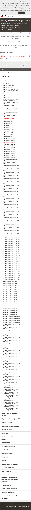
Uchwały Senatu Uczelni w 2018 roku (11, 192)
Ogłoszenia (4, 457)
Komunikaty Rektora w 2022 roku (11, 318)
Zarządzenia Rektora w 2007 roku (11, 275)
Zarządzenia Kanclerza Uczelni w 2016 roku (11, 357)
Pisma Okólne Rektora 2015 (10, 304)
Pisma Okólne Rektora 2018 (10, 298)
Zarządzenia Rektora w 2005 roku (11, 279)
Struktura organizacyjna (8, 446)
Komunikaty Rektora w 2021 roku (11, 320)
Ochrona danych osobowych (9, 488)
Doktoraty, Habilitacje (7, 468)
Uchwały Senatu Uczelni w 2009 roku (11, 221)
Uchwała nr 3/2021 (9, 125)
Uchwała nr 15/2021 (9, 148)
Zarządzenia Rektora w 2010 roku (11, 269)
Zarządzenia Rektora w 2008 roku (11, 273)
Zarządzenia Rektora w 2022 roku (11, 245)
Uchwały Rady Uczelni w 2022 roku (10, 116)
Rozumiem (21, 13)
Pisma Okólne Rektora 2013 (10, 308)
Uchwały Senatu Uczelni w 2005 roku (11, 234)
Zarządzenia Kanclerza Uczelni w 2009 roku (11, 380)
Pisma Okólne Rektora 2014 (10, 306)
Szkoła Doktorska (6, 471)
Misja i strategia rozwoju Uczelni (10, 419)
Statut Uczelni (6, 83)
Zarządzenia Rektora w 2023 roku (11, 243)
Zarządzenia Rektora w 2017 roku (11, 255)
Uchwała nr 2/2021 (9, 123)
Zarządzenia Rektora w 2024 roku (11, 241)
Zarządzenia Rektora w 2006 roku (11, 277)
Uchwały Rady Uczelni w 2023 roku (10, 112)
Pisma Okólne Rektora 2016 (10, 302)
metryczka (28, 66)
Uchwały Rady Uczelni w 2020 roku (10, 159)
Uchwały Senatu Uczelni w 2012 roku (11, 211)
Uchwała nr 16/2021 (9, 149)
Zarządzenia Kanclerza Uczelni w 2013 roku (11, 367)
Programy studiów (6, 429)
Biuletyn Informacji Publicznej (18, 23)
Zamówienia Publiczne (7, 450)
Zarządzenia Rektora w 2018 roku (11, 253)
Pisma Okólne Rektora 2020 (10, 294)
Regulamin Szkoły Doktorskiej (10, 95)
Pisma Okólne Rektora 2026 (10, 281)
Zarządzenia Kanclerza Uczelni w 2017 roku (11, 354)
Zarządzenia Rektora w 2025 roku (11, 239)
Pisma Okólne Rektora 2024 (10, 285)
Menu (3, 69)
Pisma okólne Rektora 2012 (10, 310)
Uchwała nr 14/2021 (9, 146)
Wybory (3, 460)
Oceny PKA (4, 433)
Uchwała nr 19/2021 (9, 155)
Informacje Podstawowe (8, 73)
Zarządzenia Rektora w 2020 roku (11, 249)
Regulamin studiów (7, 87)
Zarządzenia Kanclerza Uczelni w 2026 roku (11, 324)
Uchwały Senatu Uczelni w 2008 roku (11, 224)
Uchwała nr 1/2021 (9, 121)
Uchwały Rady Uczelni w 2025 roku (10, 106)
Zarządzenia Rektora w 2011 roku (11, 267)
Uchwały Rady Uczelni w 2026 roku (10, 103)
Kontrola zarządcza (6, 422)
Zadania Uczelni (5, 442)
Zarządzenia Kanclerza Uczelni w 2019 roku (11, 347)
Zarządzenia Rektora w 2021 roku (11, 247)
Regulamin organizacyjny (9, 85)
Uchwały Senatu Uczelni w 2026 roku (11, 166)
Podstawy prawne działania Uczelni (9, 414)
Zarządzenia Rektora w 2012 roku (11, 265)
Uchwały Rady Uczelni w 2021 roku (10, 27)
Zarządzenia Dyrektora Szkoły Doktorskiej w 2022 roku (10, 399)
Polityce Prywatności (12, 13)
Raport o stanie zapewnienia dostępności (9, 497)
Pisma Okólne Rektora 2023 (10, 288)
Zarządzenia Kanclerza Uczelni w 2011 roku (11, 373)
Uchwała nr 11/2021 (9, 140)
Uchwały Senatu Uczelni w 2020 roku (11, 185)
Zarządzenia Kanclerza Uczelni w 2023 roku (11, 334)
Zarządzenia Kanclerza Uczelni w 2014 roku (11, 363)
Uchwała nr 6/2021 (9, 131)
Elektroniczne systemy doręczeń (10, 426)
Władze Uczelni (5, 76)
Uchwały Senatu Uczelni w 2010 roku (11, 218)
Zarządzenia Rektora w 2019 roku (11, 251)
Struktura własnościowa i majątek (8, 438)
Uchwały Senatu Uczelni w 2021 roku (11, 182)
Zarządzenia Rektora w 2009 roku (11, 271)
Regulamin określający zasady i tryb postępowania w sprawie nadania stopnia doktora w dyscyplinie (10, 91)
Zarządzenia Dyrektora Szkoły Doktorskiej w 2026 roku (10, 386)
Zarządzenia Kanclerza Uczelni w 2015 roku (11, 360)
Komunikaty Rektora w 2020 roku (11, 322)
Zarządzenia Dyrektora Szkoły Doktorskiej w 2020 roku (10, 406)
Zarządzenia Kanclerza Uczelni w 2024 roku (11, 331)
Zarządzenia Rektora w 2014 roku (11, 261)
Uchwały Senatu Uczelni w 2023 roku (11, 176)
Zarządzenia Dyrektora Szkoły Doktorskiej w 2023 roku (10, 396)
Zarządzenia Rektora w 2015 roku (11, 259)
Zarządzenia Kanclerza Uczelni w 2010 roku (11, 376)
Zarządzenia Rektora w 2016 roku (11, 257)
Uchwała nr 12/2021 (6, 30)
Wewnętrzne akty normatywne (9, 25)
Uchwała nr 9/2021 (9, 136)
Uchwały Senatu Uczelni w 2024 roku (11, 172)
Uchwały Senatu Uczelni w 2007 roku (11, 228)
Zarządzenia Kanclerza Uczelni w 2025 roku (11, 328)
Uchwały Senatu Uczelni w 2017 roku (11, 195)
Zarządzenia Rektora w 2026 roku (11, 237)
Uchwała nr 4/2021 (9, 127)
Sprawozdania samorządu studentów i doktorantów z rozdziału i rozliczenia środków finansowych (10, 478)
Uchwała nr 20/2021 (9, 157)
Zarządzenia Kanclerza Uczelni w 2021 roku (11, 341)
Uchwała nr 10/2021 (9, 138)
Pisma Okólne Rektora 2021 (10, 292)
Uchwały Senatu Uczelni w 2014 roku (11, 205)
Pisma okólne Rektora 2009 (10, 314)
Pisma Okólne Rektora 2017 (10, 300)
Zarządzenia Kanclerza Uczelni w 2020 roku (11, 344)
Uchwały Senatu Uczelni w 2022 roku (11, 179)
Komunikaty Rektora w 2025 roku (11, 316)
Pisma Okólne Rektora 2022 (10, 290)
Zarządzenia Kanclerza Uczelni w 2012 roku (11, 370)
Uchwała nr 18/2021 (9, 153)
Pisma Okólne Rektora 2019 (10, 296)
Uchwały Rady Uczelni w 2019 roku (10, 163)
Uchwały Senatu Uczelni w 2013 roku (11, 208)
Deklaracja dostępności (7, 492)
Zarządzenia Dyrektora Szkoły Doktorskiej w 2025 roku (10, 389)
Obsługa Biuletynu (6, 453)
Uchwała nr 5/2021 (9, 129)
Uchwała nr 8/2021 (9, 135)
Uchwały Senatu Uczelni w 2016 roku (11, 198)
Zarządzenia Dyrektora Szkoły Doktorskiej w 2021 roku (10, 402)
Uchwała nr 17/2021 (9, 151)
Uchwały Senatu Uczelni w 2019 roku (11, 189)
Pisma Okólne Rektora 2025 (10, 283)
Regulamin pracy (7, 97)
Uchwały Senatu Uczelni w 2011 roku (11, 215)
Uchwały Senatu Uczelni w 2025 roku (11, 169)
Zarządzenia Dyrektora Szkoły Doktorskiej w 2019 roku (10, 409)
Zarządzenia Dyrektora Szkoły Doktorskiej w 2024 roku (10, 393)
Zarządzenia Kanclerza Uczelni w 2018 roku (11, 350)
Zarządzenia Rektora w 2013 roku (11, 263)
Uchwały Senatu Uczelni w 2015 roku (11, 202)
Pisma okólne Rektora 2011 (10, 312)
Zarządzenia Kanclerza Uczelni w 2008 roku (11, 383)
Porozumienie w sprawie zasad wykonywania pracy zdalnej (10, 99)
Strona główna (5, 23)
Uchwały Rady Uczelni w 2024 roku (10, 109)
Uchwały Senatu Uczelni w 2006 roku (11, 231)
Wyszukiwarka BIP (6, 485)
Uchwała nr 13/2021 (9, 144)
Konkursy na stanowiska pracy (9, 464)
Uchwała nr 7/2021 (9, 133)
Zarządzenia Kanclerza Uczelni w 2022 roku (11, 337)
